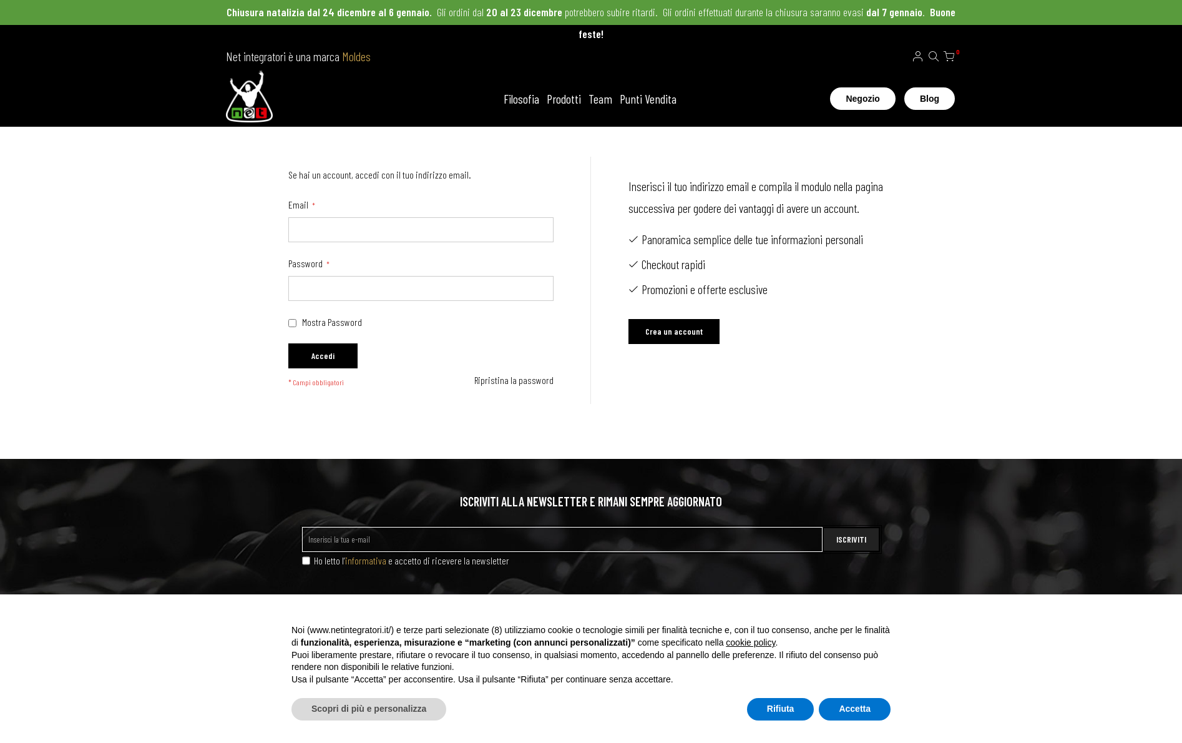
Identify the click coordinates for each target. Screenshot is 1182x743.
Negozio (862, 99)
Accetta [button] (855, 709)
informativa (365, 560)
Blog (929, 99)
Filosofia (521, 98)
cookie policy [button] (750, 642)
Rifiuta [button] (780, 709)
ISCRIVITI (851, 539)
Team (600, 98)
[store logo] (249, 99)
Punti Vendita (648, 98)
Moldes (356, 56)
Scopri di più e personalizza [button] (368, 709)
